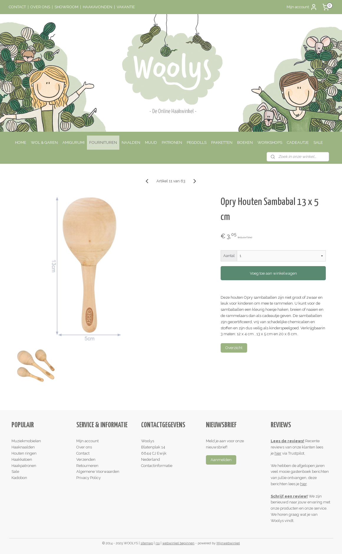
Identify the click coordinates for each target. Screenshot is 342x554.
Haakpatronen (23, 465)
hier (278, 453)
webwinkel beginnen (178, 543)
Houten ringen (24, 453)
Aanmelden (221, 460)
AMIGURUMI (73, 142)
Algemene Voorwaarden (97, 471)
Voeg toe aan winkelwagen (273, 273)
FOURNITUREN (103, 142)
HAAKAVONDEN (97, 7)
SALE (318, 142)
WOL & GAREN (44, 142)
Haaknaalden (23, 447)
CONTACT (17, 7)
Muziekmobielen (26, 441)
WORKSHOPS (269, 142)
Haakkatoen (21, 459)
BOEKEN (245, 142)
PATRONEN (172, 142)
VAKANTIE (126, 7)
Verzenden (85, 459)
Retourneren (87, 465)
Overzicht (233, 348)
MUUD (151, 142)
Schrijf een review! (289, 496)
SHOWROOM (66, 7)
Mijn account (302, 7)
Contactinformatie (156, 465)
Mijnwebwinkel (228, 543)
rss (158, 543)
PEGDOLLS (196, 142)
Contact (83, 453)
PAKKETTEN (221, 142)
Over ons (84, 447)
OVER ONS (40, 7)
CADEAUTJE (298, 142)
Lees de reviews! (287, 441)
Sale (15, 471)
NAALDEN (131, 142)
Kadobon (19, 477)
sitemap (147, 543)
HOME (20, 142)
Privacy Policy (88, 477)
